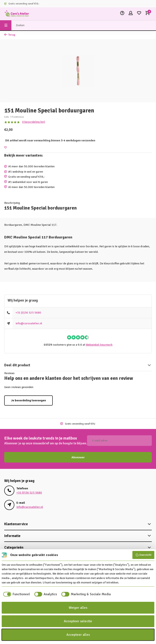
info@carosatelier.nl (29, 323)
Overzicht (143, 555)
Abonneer (78, 457)
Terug (9, 35)
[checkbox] (16, 594)
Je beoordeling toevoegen (28, 400)
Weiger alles (78, 608)
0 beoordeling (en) (33, 122)
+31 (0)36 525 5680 (28, 312)
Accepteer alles (78, 635)
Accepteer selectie (78, 621)
